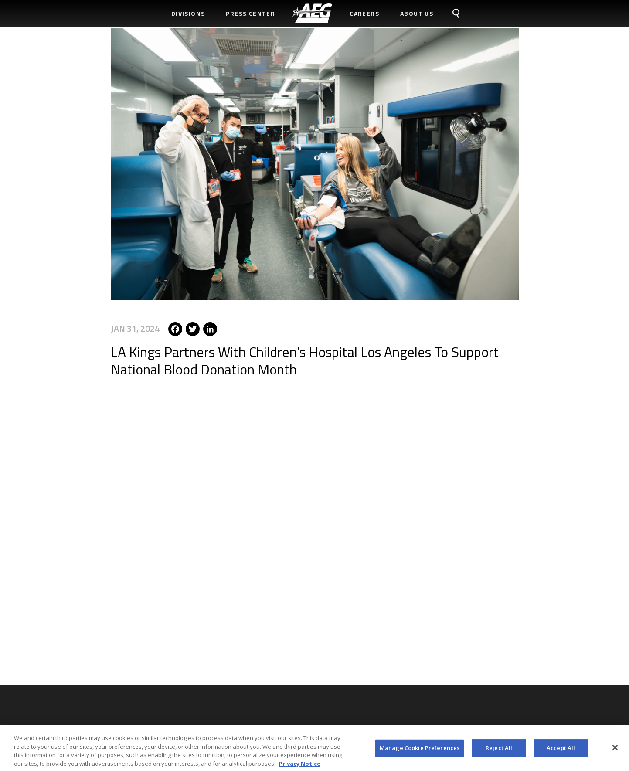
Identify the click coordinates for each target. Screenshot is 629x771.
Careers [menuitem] (364, 13)
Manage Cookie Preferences (419, 750)
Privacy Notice (299, 766)
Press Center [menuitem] (250, 13)
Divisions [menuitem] (188, 13)
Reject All (499, 750)
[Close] (615, 750)
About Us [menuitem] (416, 13)
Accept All (561, 750)
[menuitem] (312, 13)
